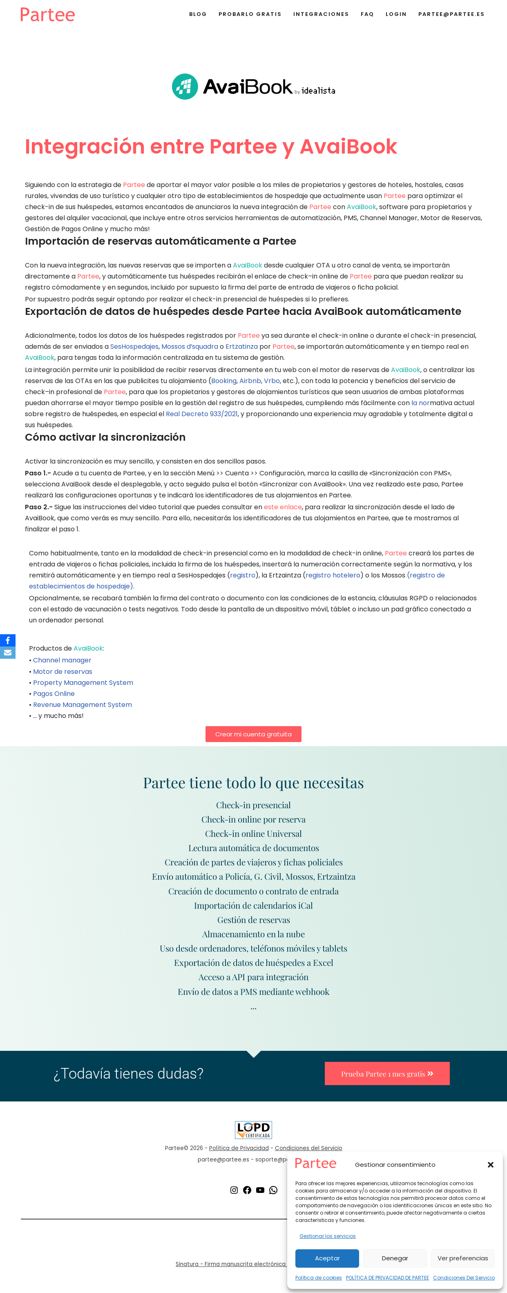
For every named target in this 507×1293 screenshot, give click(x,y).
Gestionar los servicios (327, 1236)
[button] (491, 1165)
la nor (420, 403)
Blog (198, 14)
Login (396, 14)
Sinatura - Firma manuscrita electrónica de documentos (253, 1268)
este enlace (283, 508)
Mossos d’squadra (190, 347)
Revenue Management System (82, 706)
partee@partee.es (451, 14)
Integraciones (321, 14)
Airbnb (250, 381)
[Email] (8, 652)
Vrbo (272, 381)
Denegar (395, 1258)
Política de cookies (318, 1277)
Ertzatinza (242, 347)
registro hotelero (333, 577)
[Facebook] (8, 640)
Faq (367, 14)
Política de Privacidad (239, 1152)
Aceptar (327, 1258)
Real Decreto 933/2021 (202, 414)
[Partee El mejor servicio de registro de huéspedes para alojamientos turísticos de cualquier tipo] (48, 14)
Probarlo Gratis (250, 14)
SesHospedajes (134, 347)
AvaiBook (361, 207)
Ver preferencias (463, 1258)
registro (242, 577)
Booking (224, 381)
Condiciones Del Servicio (464, 1277)
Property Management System (83, 684)
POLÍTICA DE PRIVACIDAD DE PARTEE (387, 1277)
